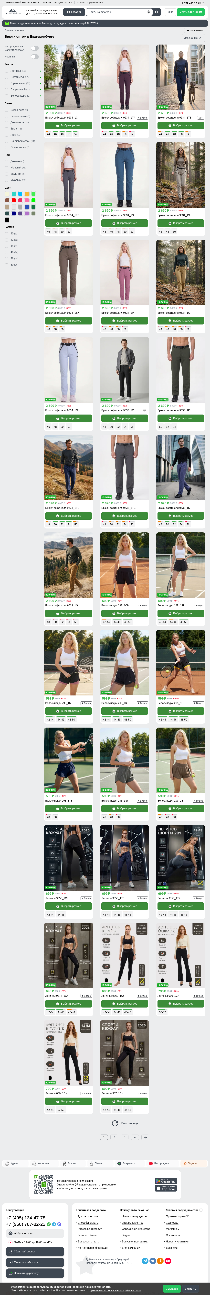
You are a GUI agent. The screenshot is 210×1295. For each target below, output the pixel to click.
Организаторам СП (177, 1216)
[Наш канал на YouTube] (168, 1261)
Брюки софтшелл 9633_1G (61, 605)
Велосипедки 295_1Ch (115, 605)
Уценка (192, 1163)
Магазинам (172, 1229)
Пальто (99, 1163)
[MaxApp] (60, 1224)
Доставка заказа (88, 1216)
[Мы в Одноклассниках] (160, 1261)
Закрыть (190, 1288)
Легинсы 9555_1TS (113, 898)
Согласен (172, 1288)
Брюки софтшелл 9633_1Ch (118, 410)
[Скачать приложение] (166, 1181)
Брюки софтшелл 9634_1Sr (174, 215)
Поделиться (196, 30)
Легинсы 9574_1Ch (56, 995)
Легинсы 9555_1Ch (56, 898)
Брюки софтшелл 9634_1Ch (62, 117)
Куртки (14, 1163)
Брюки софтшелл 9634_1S (117, 215)
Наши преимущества (134, 1216)
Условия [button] (89, 2)
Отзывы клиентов (132, 1222)
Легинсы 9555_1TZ (169, 898)
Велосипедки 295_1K (114, 703)
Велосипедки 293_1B (170, 800)
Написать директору (26, 1273)
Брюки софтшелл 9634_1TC (62, 215)
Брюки (72, 1163)
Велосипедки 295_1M (58, 703)
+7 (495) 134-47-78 (25, 1217)
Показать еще (124, 1123)
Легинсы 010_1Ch (168, 995)
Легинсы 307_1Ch (112, 1093)
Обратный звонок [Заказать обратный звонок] (24, 1251)
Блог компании (131, 1247)
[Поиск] (119, 12)
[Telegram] (54, 1224)
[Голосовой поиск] (149, 12)
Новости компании (177, 1241)
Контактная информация (93, 1247)
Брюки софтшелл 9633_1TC (118, 508)
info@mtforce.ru (23, 1233)
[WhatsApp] (49, 1224)
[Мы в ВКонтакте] (152, 1261)
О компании (173, 1235)
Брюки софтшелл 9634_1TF (118, 117)
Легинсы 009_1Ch (56, 1093)
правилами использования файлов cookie (115, 1290)
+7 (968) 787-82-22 (25, 1224)
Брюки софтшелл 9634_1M (117, 312)
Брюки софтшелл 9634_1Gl (62, 410)
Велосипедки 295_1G (170, 703)
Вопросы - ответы (88, 1241)
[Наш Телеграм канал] (145, 1261)
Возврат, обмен (87, 1235)
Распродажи (161, 1163)
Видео (126, 1235)
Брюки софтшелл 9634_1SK (62, 312)
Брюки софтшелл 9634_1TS (174, 117)
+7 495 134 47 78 (192, 2)
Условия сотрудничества (184, 1210)
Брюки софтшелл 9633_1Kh (174, 410)
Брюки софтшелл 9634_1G (174, 312)
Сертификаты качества (136, 1229)
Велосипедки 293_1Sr (114, 800)
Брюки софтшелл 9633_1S (174, 508)
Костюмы (43, 1163)
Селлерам (172, 1222)
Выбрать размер (68, 125)
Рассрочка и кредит (90, 1229)
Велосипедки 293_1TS (59, 800)
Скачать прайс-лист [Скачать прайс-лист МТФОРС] (26, 1262)
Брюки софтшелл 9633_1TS (62, 508)
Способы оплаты (88, 1222)
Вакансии (172, 1247)
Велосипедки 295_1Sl (171, 605)
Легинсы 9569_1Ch (113, 995)
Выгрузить (129, 1163)
